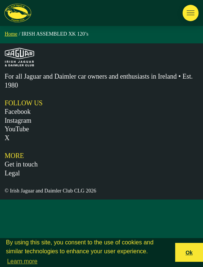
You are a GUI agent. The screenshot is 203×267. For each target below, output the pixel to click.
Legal (12, 173)
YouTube (17, 129)
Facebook (18, 111)
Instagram (18, 120)
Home (11, 34)
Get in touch (21, 164)
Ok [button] (189, 253)
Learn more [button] (22, 261)
